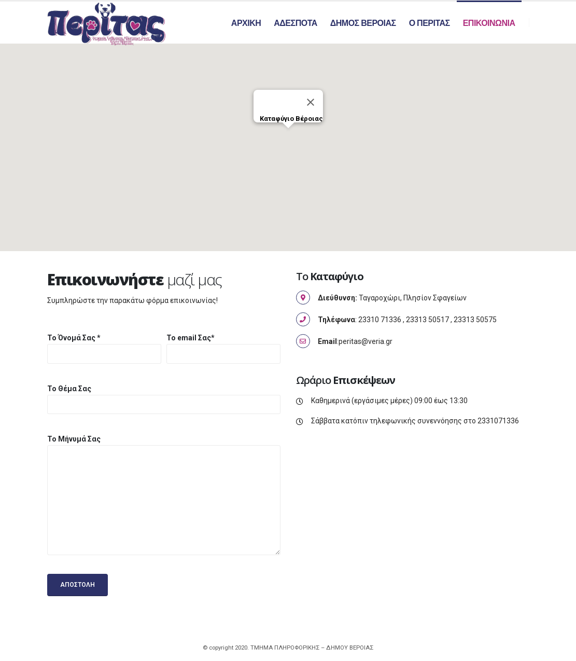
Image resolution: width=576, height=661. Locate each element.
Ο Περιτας (429, 23)
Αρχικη (246, 23)
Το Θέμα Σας (69, 390)
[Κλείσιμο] (310, 104)
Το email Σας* (190, 340)
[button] (288, 139)
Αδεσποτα (295, 23)
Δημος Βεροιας (363, 23)
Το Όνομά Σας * (74, 340)
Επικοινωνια (489, 23)
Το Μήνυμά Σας (74, 441)
